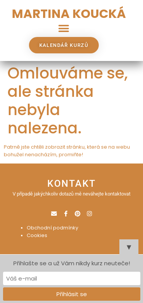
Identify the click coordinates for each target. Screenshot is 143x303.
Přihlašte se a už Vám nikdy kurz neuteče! (71, 263)
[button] (63, 28)
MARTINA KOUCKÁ (69, 13)
